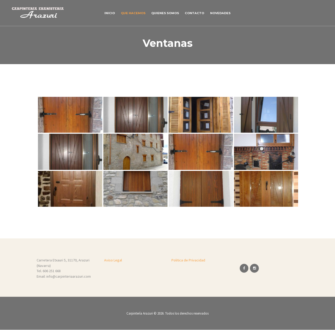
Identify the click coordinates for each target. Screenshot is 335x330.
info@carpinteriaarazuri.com (68, 276)
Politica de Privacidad (188, 260)
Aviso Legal (113, 260)
